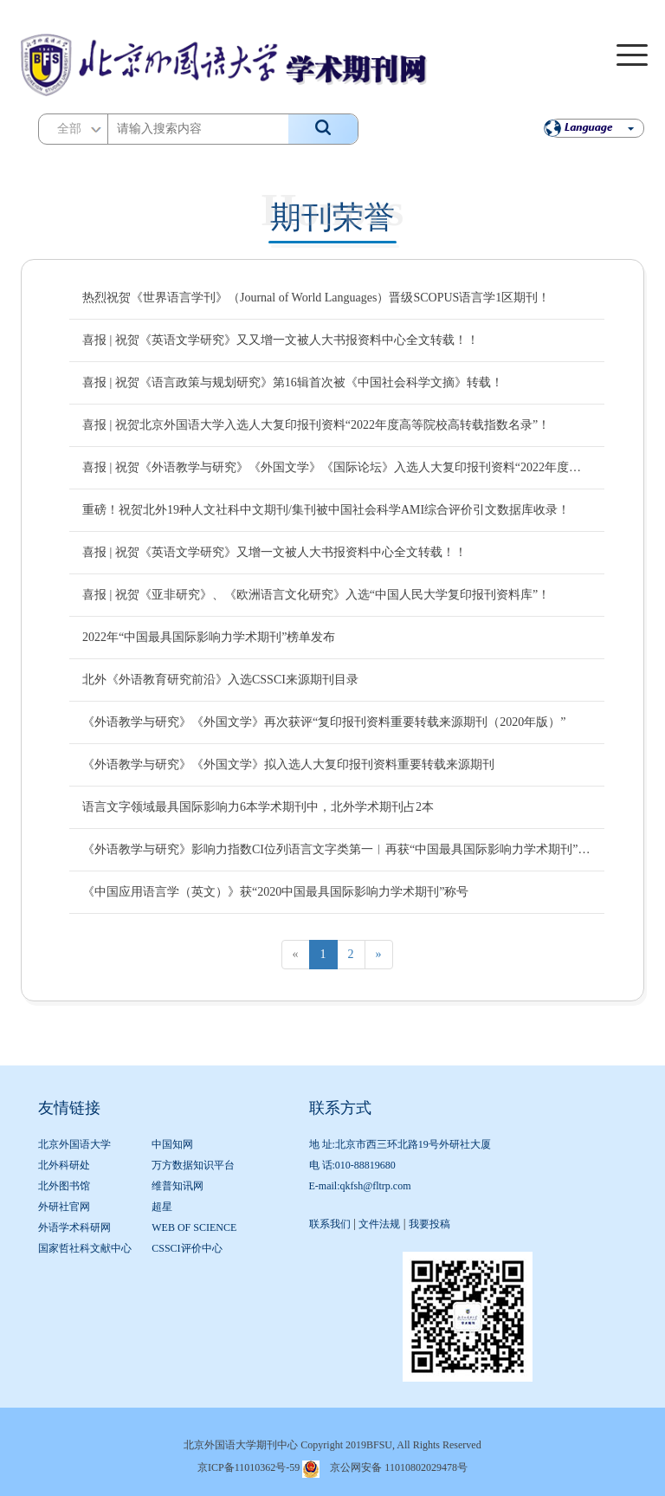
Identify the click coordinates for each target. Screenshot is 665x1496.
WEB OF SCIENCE (194, 1227)
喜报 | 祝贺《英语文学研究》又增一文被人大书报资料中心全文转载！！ (274, 552)
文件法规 (379, 1224)
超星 (162, 1207)
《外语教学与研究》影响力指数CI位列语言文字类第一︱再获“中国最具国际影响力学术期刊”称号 (336, 849)
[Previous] (295, 954)
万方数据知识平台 (193, 1165)
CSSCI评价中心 (187, 1248)
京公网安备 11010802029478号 (399, 1467)
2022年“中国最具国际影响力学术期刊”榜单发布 (208, 637)
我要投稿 (429, 1224)
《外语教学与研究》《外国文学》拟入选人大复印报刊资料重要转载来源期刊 (288, 764)
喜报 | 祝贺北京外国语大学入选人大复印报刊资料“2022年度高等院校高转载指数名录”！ (316, 424)
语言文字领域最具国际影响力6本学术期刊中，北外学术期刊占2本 (258, 806)
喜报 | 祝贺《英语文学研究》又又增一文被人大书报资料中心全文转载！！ (280, 340)
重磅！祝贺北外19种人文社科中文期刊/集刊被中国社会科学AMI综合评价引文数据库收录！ (326, 509)
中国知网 (172, 1144)
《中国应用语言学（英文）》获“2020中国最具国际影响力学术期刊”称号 (275, 891)
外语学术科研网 (74, 1227)
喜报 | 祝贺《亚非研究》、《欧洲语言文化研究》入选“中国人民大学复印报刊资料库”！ (316, 594)
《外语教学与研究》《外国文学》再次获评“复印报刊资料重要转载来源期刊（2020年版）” (323, 722)
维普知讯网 (177, 1186)
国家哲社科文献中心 (85, 1248)
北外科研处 (64, 1165)
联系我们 (330, 1224)
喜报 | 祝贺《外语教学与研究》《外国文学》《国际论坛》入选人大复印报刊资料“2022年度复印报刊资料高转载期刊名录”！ (336, 467)
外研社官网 (64, 1207)
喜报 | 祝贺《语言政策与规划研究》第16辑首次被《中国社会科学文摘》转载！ (292, 382)
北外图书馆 (64, 1186)
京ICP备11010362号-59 (248, 1467)
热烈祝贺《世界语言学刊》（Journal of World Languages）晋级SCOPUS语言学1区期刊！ (316, 297)
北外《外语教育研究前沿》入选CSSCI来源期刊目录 (220, 679)
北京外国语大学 (74, 1144)
